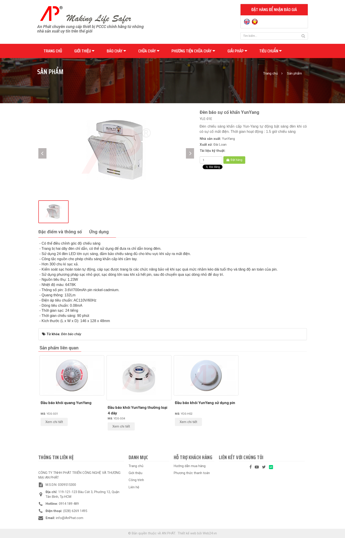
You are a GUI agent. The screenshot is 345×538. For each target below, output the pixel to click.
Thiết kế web (187, 533)
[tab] (60, 232)
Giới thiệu (84, 50)
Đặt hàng (234, 159)
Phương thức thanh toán (192, 473)
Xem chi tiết (54, 422)
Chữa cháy (148, 50)
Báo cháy (116, 50)
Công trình (136, 480)
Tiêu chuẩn (270, 50)
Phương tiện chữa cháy (193, 50)
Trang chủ (53, 50)
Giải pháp (237, 50)
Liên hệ (134, 487)
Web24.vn (210, 533)
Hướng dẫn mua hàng (190, 466)
